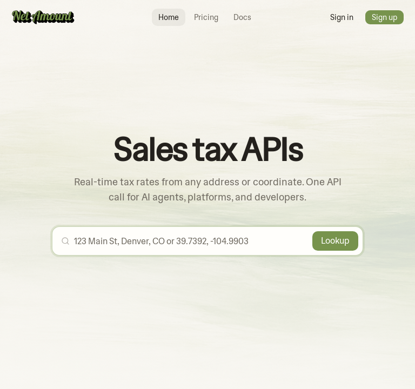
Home (168, 17)
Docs (242, 17)
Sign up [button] (384, 17)
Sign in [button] (341, 17)
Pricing (206, 17)
